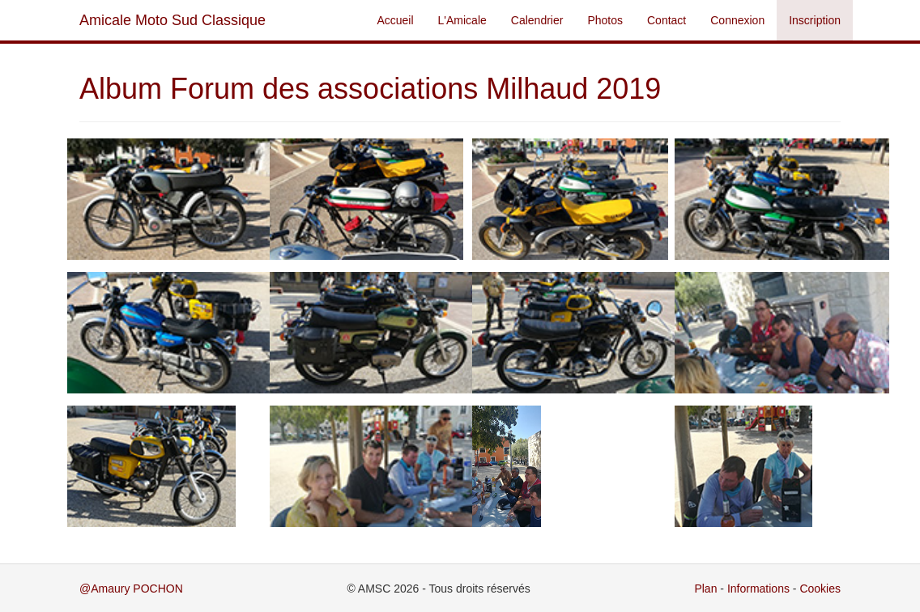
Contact (666, 20)
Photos (605, 20)
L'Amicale (462, 20)
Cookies (820, 588)
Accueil (395, 20)
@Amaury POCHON (131, 588)
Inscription (815, 20)
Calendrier (537, 20)
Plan (705, 588)
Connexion (737, 20)
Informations (758, 588)
